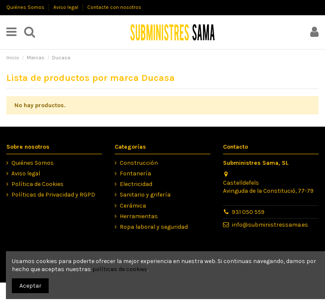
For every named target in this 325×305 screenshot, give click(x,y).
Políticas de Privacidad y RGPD (53, 194)
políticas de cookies (119, 269)
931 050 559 (248, 212)
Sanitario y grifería (145, 194)
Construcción (139, 162)
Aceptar (30, 285)
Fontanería (135, 173)
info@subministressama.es (270, 224)
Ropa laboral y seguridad (154, 226)
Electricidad (136, 184)
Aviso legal (66, 7)
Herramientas (139, 216)
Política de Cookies (37, 184)
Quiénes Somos (26, 7)
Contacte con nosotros (114, 7)
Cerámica (133, 205)
